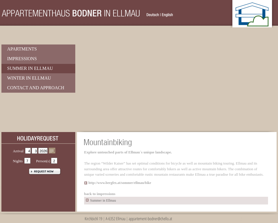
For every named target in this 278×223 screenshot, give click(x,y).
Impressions (22, 58)
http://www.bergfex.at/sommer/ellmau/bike (119, 183)
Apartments (22, 48)
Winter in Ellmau (29, 78)
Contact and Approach (35, 87)
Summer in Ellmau (30, 68)
